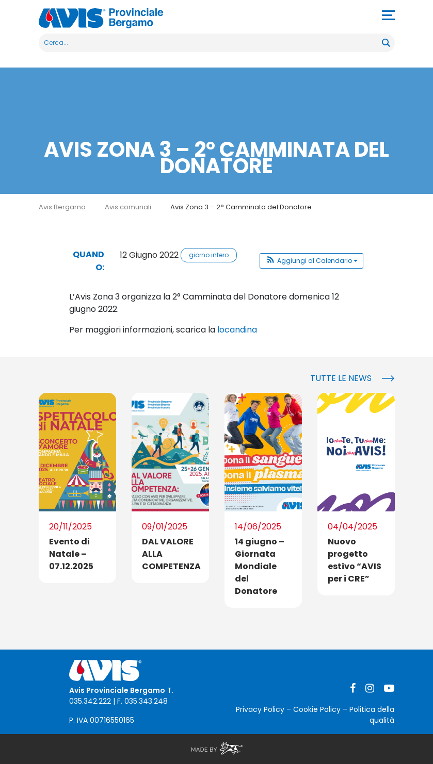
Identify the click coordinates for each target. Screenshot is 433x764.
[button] (311, 261)
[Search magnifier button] (385, 43)
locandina (237, 330)
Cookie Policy (317, 709)
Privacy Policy (260, 709)
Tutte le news (341, 378)
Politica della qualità (371, 714)
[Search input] (211, 43)
